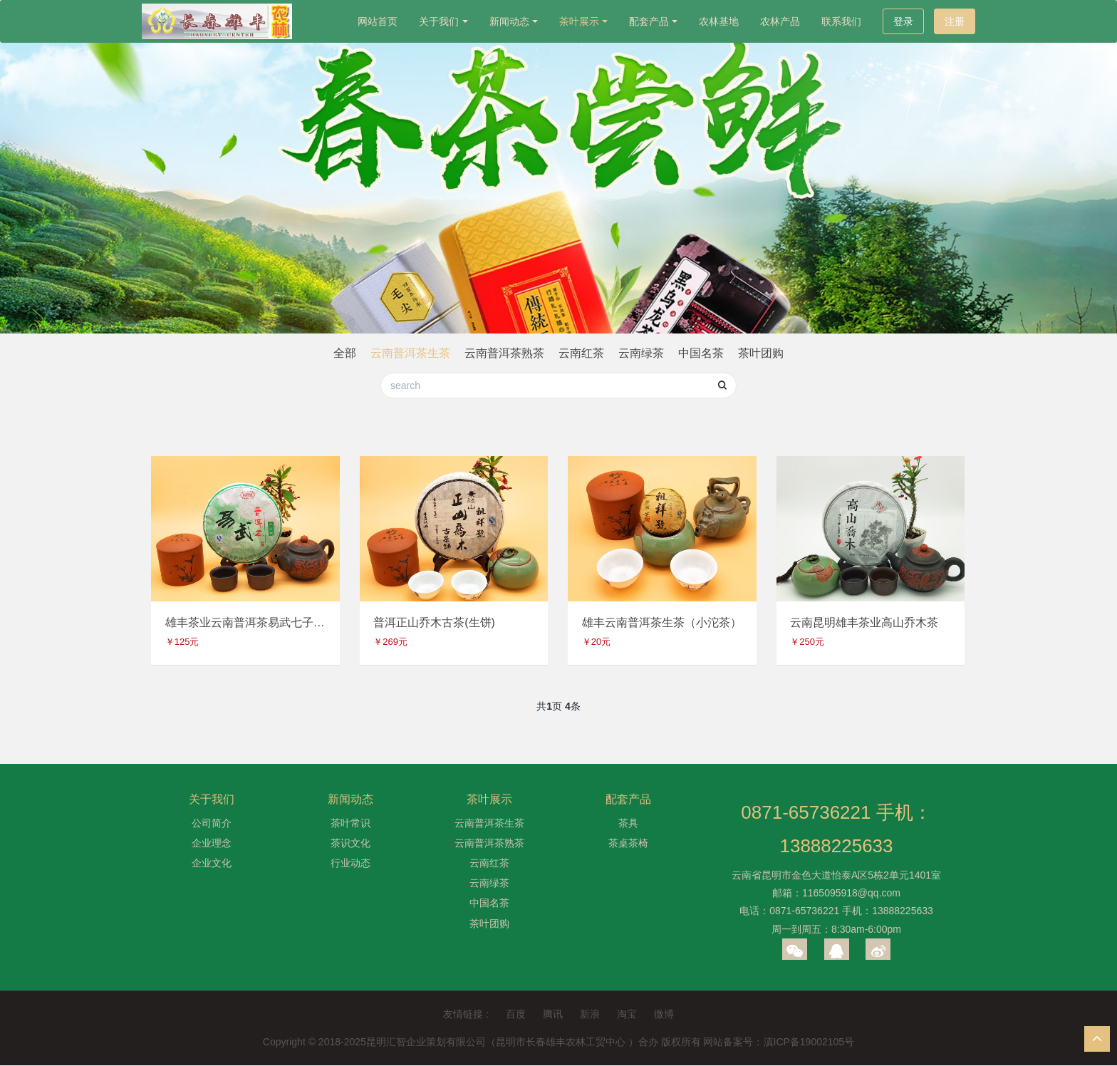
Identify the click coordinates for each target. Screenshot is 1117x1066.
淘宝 (627, 1014)
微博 (664, 1014)
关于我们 (439, 21)
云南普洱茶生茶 (410, 353)
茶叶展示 (579, 21)
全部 (344, 353)
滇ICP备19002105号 (809, 1042)
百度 (516, 1014)
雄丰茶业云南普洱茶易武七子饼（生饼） (245, 622)
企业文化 (212, 863)
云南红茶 (581, 353)
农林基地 (719, 21)
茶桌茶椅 (628, 843)
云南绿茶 (641, 353)
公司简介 (212, 823)
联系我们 (841, 21)
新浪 (590, 1014)
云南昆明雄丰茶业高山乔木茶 (865, 622)
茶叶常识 (350, 823)
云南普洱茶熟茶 (504, 353)
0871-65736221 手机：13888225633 (836, 829)
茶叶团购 (761, 353)
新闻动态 (509, 21)
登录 (903, 21)
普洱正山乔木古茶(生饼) (435, 622)
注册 (955, 21)
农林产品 (780, 21)
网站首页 (378, 21)
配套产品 (649, 21)
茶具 (628, 823)
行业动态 (350, 863)
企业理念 (212, 843)
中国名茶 (701, 353)
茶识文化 (350, 843)
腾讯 (553, 1014)
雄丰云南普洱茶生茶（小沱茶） (662, 622)
